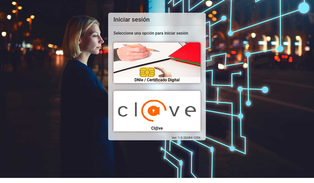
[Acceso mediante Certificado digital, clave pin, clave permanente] (157, 111)
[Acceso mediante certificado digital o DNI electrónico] (157, 62)
